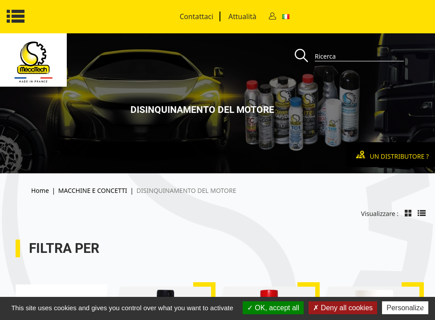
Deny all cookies (343, 308)
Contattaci (196, 16)
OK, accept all (273, 308)
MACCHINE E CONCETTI (92, 190)
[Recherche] (305, 56)
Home (40, 190)
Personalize (405, 308)
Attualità (242, 16)
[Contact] (272, 16)
